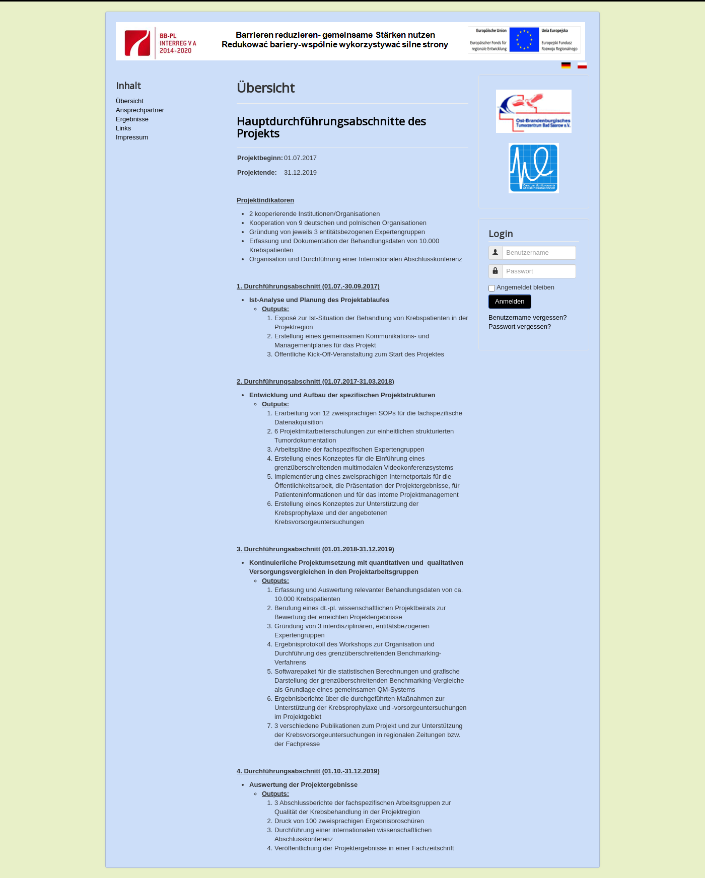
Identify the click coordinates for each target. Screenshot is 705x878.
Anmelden (510, 301)
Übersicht (130, 101)
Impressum (132, 137)
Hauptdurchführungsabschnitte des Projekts (331, 126)
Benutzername (500, 248)
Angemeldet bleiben (525, 287)
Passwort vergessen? (519, 326)
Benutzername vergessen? (527, 317)
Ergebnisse (132, 119)
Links (123, 128)
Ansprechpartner (140, 110)
